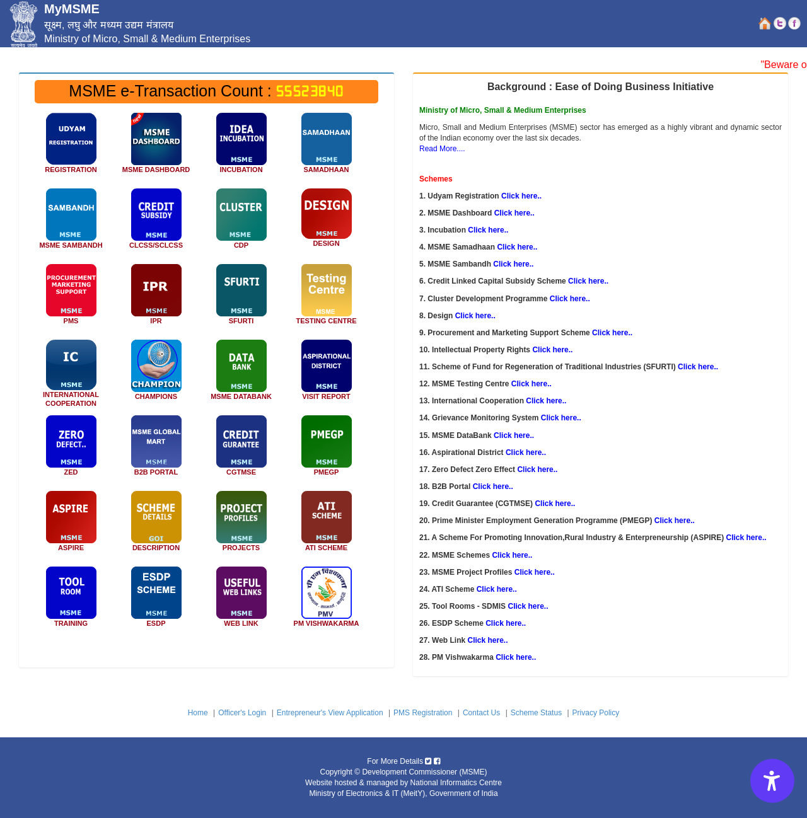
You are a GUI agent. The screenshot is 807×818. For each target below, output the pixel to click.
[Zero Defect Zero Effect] (71, 450)
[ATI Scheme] (326, 525)
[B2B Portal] (156, 450)
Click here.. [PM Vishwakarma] (516, 657)
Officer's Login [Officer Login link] (242, 712)
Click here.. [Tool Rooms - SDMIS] (528, 606)
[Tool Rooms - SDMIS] (71, 601)
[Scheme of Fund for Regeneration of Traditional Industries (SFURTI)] (241, 298)
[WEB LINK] (241, 601)
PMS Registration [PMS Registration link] (422, 712)
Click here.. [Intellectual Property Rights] (552, 349)
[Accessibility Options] (772, 781)
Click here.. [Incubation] (488, 230)
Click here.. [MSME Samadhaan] (517, 247)
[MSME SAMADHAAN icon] (326, 147)
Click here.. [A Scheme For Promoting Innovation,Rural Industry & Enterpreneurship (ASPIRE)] (746, 537)
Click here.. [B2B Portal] (493, 486)
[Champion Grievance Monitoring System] (156, 374)
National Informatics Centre (456, 782)
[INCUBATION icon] (241, 147)
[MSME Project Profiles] (241, 525)
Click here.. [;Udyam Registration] (521, 196)
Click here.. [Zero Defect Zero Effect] (537, 469)
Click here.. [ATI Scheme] (497, 589)
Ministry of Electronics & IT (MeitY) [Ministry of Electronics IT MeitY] (367, 793)
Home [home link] (198, 712)
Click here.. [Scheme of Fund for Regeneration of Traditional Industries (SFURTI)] (698, 366)
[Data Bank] (241, 374)
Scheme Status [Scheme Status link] (536, 712)
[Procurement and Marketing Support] (71, 298)
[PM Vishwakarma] (326, 601)
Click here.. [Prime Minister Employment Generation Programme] (674, 520)
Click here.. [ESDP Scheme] (505, 623)
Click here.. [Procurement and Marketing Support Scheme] (612, 332)
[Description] (156, 525)
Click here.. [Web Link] (487, 640)
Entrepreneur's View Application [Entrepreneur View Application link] (330, 712)
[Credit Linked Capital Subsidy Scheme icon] (156, 223)
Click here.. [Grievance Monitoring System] (561, 417)
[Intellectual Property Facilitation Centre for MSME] (156, 298)
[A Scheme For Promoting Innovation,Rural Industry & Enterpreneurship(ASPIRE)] (71, 525)
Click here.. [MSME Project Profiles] (534, 572)
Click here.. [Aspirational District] (526, 452)
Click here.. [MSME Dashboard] (514, 213)
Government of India (463, 793)
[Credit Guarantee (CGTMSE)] (241, 450)
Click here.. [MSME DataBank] (514, 435)
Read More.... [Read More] (442, 148)
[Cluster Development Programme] (241, 223)
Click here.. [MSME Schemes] (512, 555)
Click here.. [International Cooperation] (546, 400)
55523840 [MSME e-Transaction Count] (310, 91)
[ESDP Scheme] (156, 601)
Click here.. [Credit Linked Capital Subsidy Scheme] (588, 281)
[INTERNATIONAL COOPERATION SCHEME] (71, 373)
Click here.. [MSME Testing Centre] (531, 383)
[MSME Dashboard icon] (156, 147)
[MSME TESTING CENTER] (326, 298)
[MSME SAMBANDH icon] (71, 223)
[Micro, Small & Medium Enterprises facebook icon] (437, 761)
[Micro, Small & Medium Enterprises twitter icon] (428, 761)
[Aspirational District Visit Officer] (326, 374)
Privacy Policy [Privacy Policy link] (596, 712)
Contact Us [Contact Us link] (481, 712)
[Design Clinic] (326, 222)
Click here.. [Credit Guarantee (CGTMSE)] (555, 503)
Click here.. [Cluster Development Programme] (570, 298)
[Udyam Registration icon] (71, 147)
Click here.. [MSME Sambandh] (513, 264)
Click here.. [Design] (475, 315)
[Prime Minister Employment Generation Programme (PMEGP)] (326, 450)
